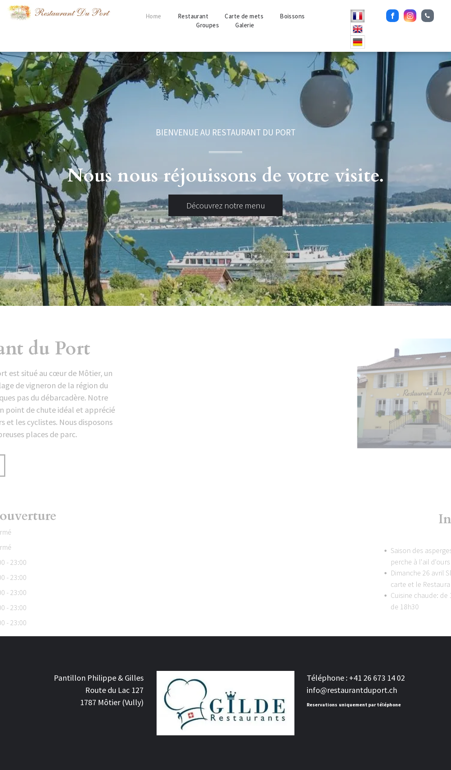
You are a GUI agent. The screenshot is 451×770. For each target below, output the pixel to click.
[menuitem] (153, 16)
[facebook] (392, 16)
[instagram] (410, 16)
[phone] (427, 16)
